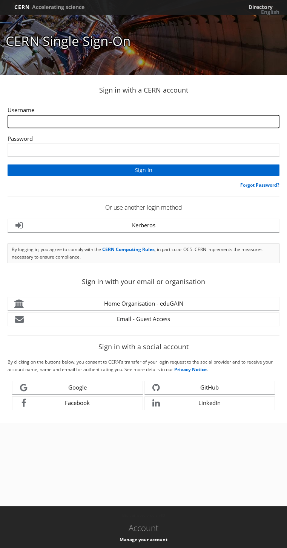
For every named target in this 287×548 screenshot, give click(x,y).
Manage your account (143, 539)
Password (20, 138)
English (270, 11)
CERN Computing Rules (128, 249)
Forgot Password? (259, 185)
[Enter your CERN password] (143, 150)
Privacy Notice (190, 369)
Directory (261, 7)
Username (21, 110)
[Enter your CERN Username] (143, 121)
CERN (49, 7)
